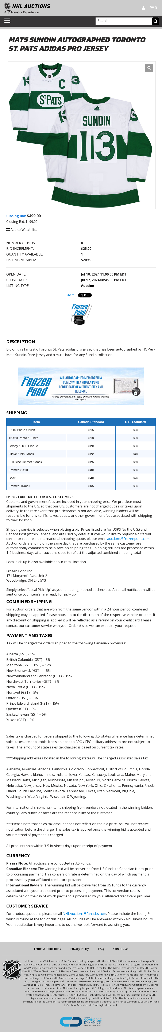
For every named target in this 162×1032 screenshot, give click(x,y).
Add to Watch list (21, 229)
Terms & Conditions (47, 949)
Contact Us (120, 949)
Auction (87, 285)
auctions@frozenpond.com (128, 538)
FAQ (101, 949)
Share (70, 295)
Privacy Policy (79, 949)
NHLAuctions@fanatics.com (84, 913)
